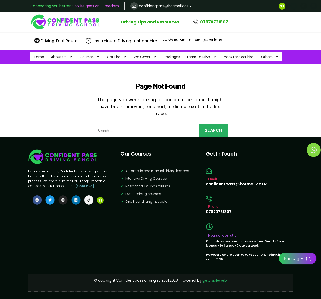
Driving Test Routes (56, 40)
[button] (60, 56)
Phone (213, 207)
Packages (167, 56)
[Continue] (85, 186)
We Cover (140, 56)
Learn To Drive (196, 56)
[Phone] (209, 199)
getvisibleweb (214, 280)
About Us (60, 56)
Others (262, 56)
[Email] (209, 171)
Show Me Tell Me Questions (192, 39)
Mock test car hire (232, 56)
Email (212, 179)
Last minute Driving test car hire (121, 40)
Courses (87, 56)
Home (38, 56)
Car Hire (113, 56)
